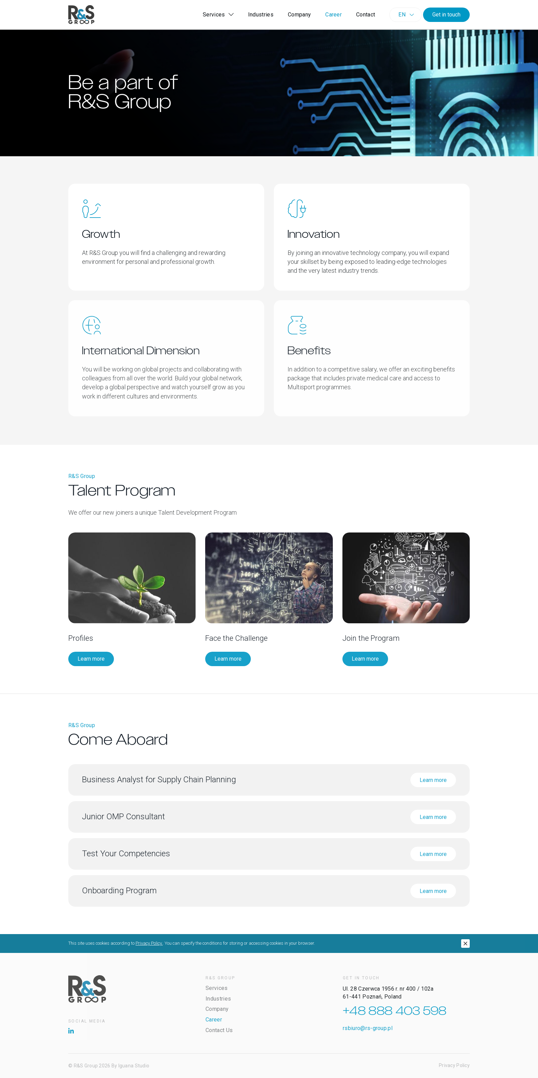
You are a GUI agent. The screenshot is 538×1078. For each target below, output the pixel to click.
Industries (260, 14)
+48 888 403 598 (395, 1011)
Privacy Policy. (149, 943)
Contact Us (219, 1030)
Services (218, 14)
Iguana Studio (134, 1065)
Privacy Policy (454, 1065)
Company (299, 14)
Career (333, 14)
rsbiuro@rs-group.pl (368, 1028)
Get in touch (446, 14)
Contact (365, 14)
